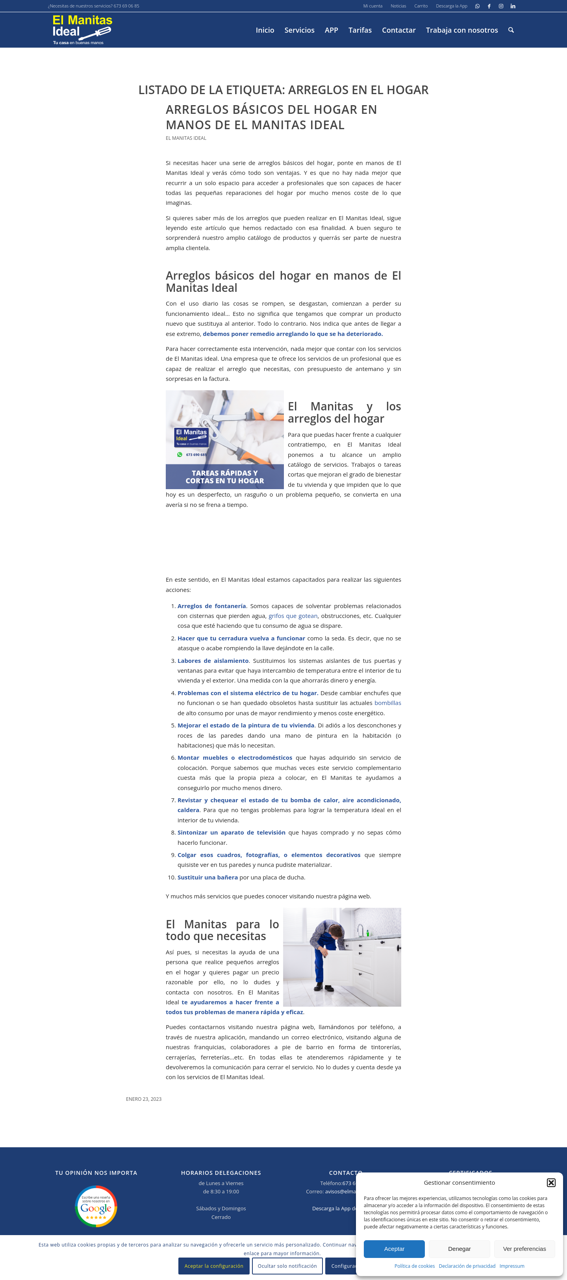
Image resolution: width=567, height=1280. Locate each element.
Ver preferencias (524, 1248)
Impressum (512, 1266)
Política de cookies (415, 1266)
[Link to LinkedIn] (513, 6)
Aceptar (394, 1248)
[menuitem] (373, 6)
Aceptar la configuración (214, 1266)
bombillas (387, 703)
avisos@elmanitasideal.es (355, 1191)
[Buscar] (511, 30)
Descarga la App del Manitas (346, 1208)
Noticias (398, 6)
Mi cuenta (373, 6)
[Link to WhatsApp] (477, 6)
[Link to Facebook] (489, 6)
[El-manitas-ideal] (82, 30)
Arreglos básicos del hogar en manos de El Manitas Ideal (272, 117)
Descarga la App (451, 6)
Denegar (459, 1248)
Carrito (421, 6)
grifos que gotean (293, 616)
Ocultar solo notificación (287, 1266)
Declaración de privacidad (467, 1266)
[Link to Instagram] (501, 6)
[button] (551, 1183)
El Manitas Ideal (186, 138)
